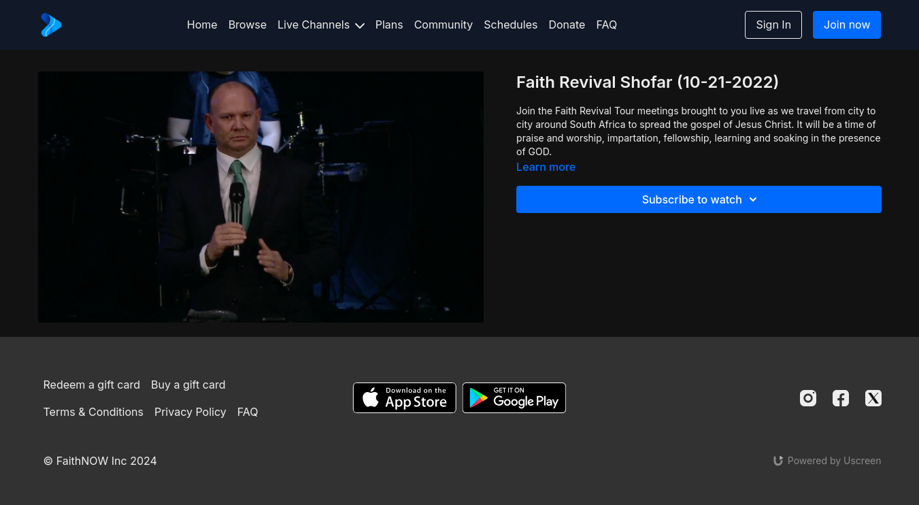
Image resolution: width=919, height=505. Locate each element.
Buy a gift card (188, 384)
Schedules (510, 24)
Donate (566, 24)
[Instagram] (808, 398)
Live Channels (321, 24)
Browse (248, 24)
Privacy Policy (190, 412)
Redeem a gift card (92, 384)
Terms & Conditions (94, 412)
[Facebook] (841, 398)
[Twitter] (873, 398)
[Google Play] (514, 397)
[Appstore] (404, 397)
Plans (389, 24)
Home (202, 24)
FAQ (606, 24)
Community (443, 24)
